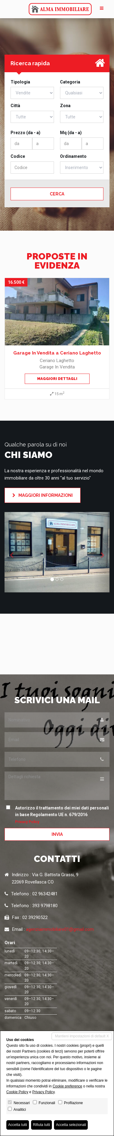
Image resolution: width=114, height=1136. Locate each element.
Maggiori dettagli (57, 379)
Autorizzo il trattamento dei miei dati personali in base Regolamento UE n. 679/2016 (59, 814)
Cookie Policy (17, 1092)
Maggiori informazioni (42, 495)
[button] (12, 552)
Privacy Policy (27, 822)
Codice (18, 156)
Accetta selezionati (71, 1125)
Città (15, 105)
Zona (65, 105)
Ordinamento (73, 156)
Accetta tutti (17, 1125)
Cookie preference (67, 1086)
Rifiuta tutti (41, 1125)
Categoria (70, 82)
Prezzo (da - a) (25, 132)
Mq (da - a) (71, 132)
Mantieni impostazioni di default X (82, 1036)
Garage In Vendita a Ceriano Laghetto (57, 353)
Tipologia (20, 82)
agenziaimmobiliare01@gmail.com (60, 929)
